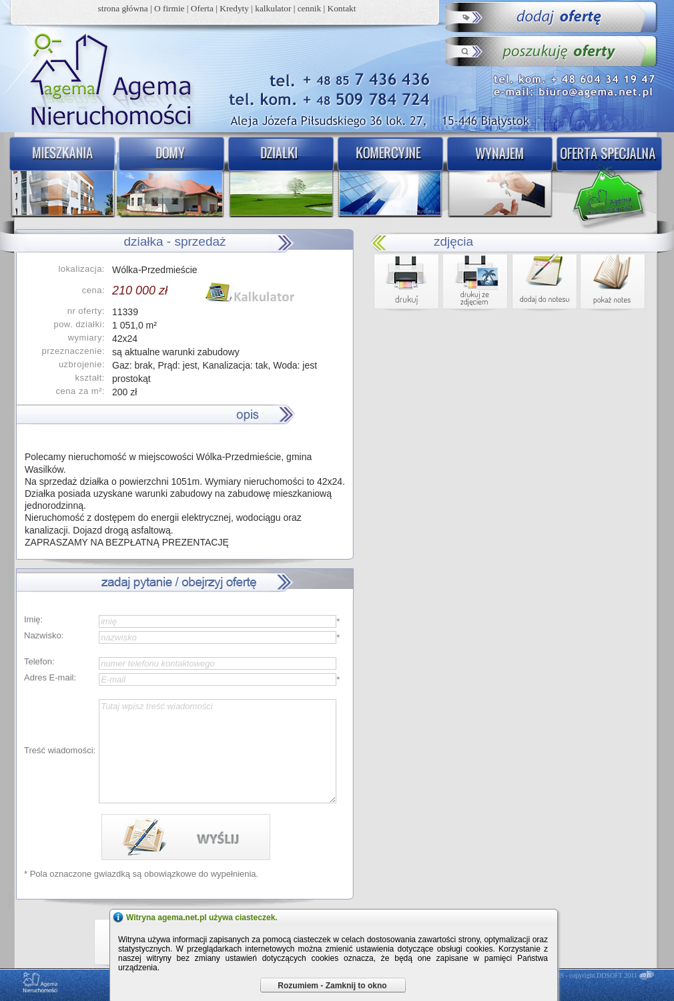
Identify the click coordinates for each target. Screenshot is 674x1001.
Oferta (202, 8)
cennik (310, 8)
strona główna (123, 8)
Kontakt (342, 8)
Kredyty (234, 8)
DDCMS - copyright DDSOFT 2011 (588, 975)
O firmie (169, 8)
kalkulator (273, 8)
